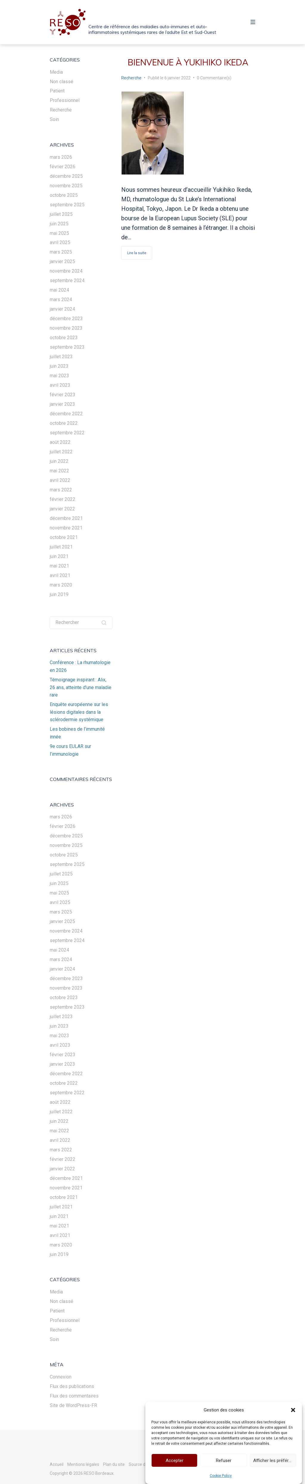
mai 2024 (59, 290)
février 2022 (62, 499)
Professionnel (65, 100)
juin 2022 (59, 461)
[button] (293, 1413)
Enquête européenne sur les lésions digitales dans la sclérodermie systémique (79, 712)
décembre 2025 (66, 176)
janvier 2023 (62, 404)
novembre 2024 (66, 271)
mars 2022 (61, 490)
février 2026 (62, 166)
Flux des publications (72, 1386)
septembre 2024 (67, 280)
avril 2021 (60, 575)
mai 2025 (59, 233)
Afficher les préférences (274, 1463)
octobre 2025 (64, 195)
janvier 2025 (62, 261)
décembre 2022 (66, 413)
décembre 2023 (66, 318)
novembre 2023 (66, 328)
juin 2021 (59, 556)
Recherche (131, 78)
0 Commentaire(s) (214, 78)
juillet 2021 (61, 547)
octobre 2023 (64, 337)
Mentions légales (83, 1464)
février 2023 (62, 394)
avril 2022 (60, 480)
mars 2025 (61, 252)
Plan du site (114, 1464)
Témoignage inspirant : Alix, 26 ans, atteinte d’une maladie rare (80, 687)
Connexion (60, 1377)
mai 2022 (59, 471)
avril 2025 (60, 242)
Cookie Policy (221, 1479)
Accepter (174, 1463)
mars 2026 (61, 157)
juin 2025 (59, 224)
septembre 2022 (67, 433)
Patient (57, 91)
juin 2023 (59, 366)
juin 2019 (59, 594)
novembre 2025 (66, 185)
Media (56, 72)
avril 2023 (60, 385)
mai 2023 (59, 375)
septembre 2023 (67, 347)
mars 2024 (61, 299)
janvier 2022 (62, 509)
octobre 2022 (64, 423)
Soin (54, 119)
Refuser (223, 1463)
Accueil (56, 1464)
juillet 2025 (61, 214)
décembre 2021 (66, 518)
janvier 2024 (62, 309)
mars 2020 (61, 585)
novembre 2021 (66, 528)
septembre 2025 (67, 204)
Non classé (61, 81)
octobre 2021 (64, 537)
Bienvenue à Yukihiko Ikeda (188, 62)
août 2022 (60, 442)
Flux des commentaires (74, 1396)
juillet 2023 (61, 356)
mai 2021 (59, 566)
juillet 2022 (61, 452)
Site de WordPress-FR (73, 1405)
